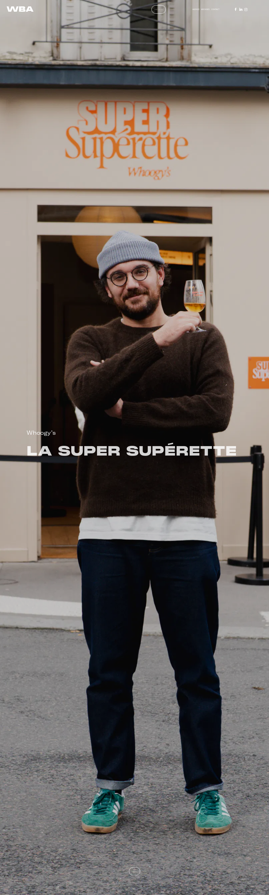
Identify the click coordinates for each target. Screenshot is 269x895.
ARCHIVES (205, 9)
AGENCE (195, 9)
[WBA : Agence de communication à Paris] (20, 9)
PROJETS (158, 9)
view (134, 871)
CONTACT (215, 9)
